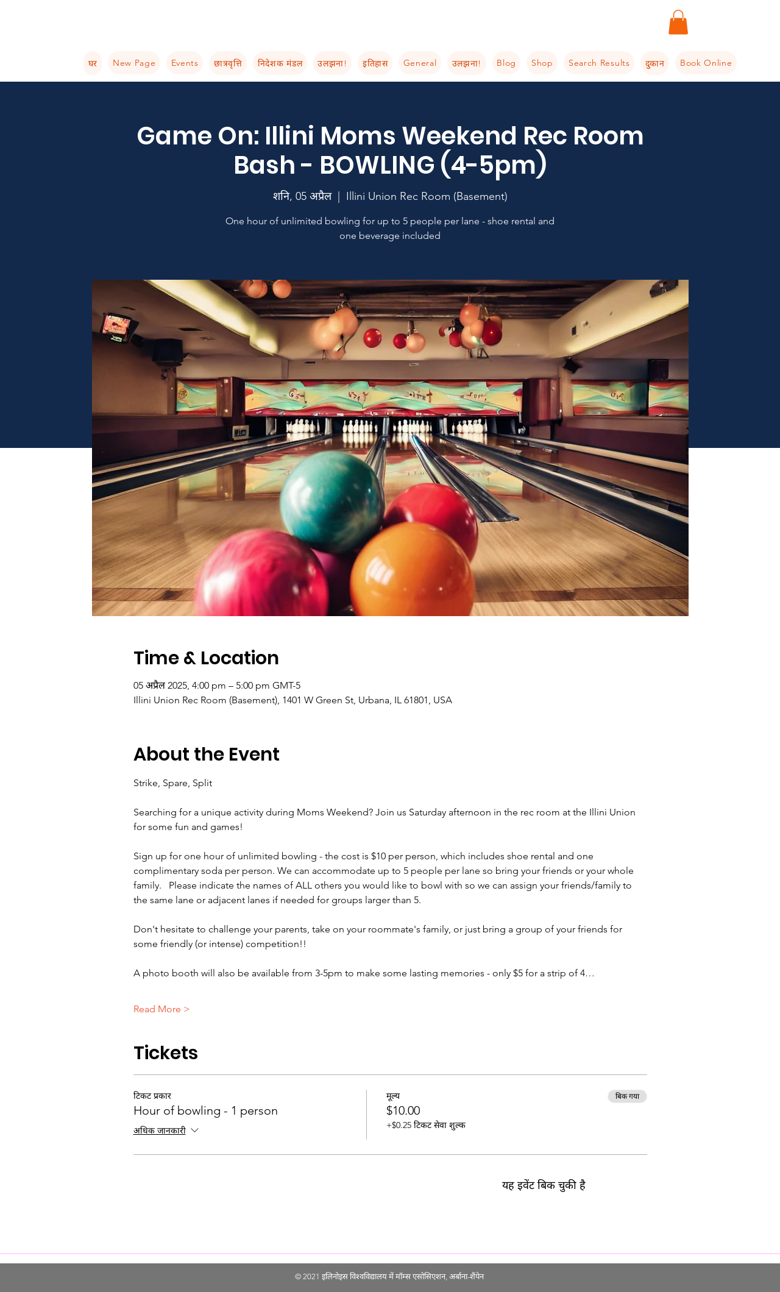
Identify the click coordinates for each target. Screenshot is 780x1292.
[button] (678, 22)
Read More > (161, 1009)
